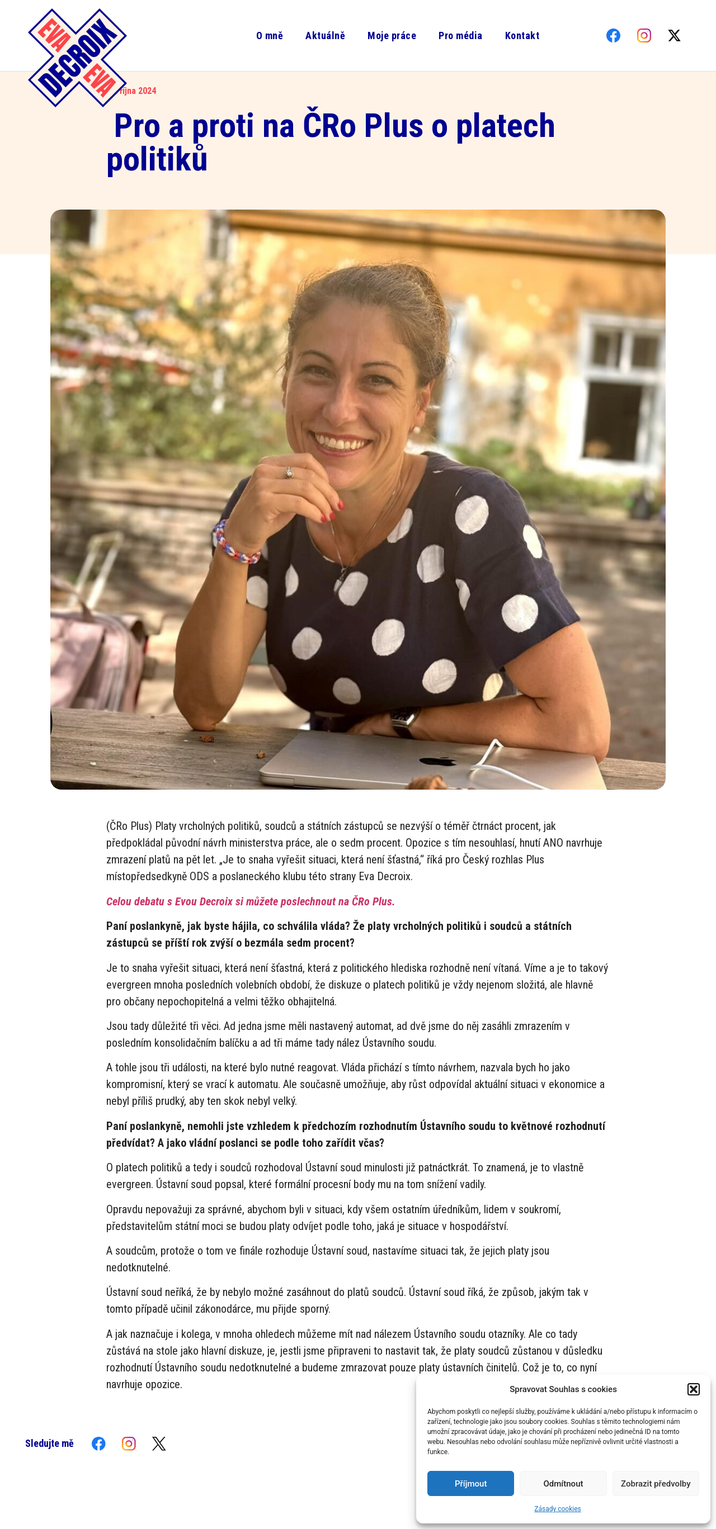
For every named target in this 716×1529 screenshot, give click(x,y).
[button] (693, 1389)
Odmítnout (563, 1484)
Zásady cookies (557, 1509)
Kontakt (522, 35)
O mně (269, 35)
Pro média (460, 35)
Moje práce (391, 35)
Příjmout (471, 1484)
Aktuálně (325, 35)
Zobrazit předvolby (656, 1484)
